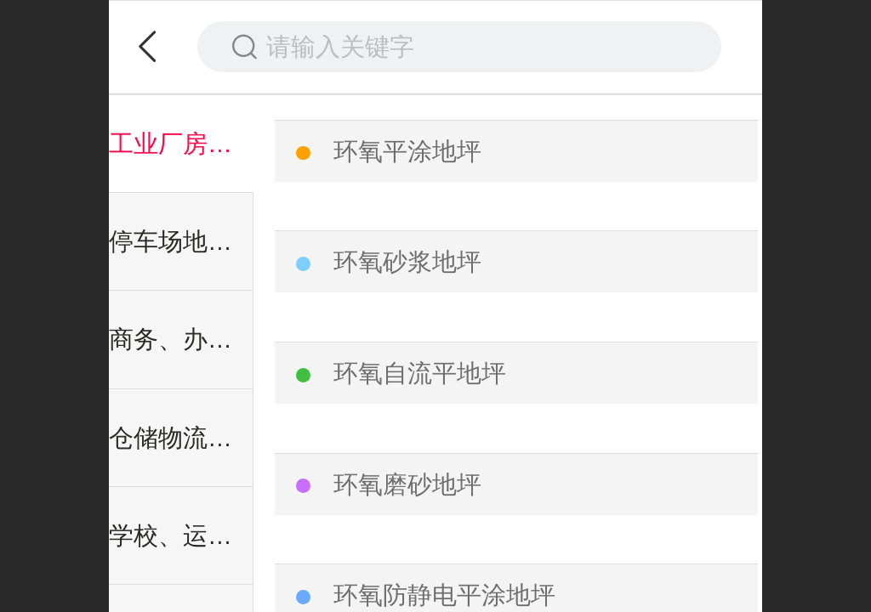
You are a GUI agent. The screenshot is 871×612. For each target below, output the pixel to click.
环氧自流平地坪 (419, 373)
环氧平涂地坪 (407, 151)
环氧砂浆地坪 (407, 261)
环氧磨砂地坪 (407, 484)
